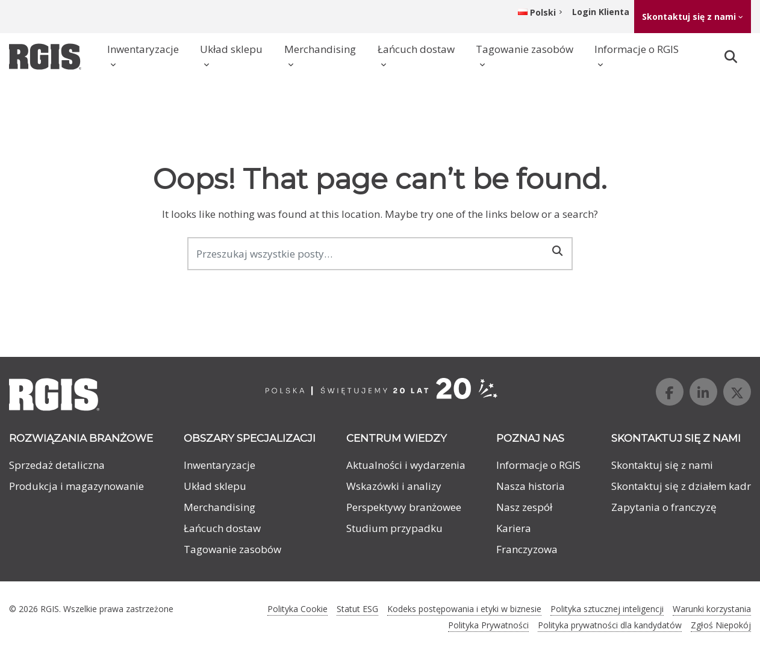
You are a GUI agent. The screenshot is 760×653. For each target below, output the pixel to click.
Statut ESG (357, 608)
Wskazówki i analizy (393, 486)
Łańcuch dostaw (416, 49)
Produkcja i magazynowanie (76, 486)
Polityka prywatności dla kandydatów (610, 625)
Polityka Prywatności (488, 625)
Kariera (513, 528)
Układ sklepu (231, 49)
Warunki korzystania (712, 608)
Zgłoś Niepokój (721, 625)
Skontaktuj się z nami (689, 16)
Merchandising (320, 49)
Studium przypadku (394, 528)
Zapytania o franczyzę (664, 507)
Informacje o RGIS (636, 49)
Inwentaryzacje (143, 49)
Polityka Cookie (297, 608)
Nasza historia (530, 486)
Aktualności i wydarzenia (406, 465)
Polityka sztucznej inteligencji (607, 608)
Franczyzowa (527, 549)
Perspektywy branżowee (403, 507)
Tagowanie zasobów (524, 49)
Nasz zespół (524, 507)
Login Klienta (600, 11)
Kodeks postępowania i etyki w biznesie (464, 608)
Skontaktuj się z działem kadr (681, 486)
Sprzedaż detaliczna (57, 465)
